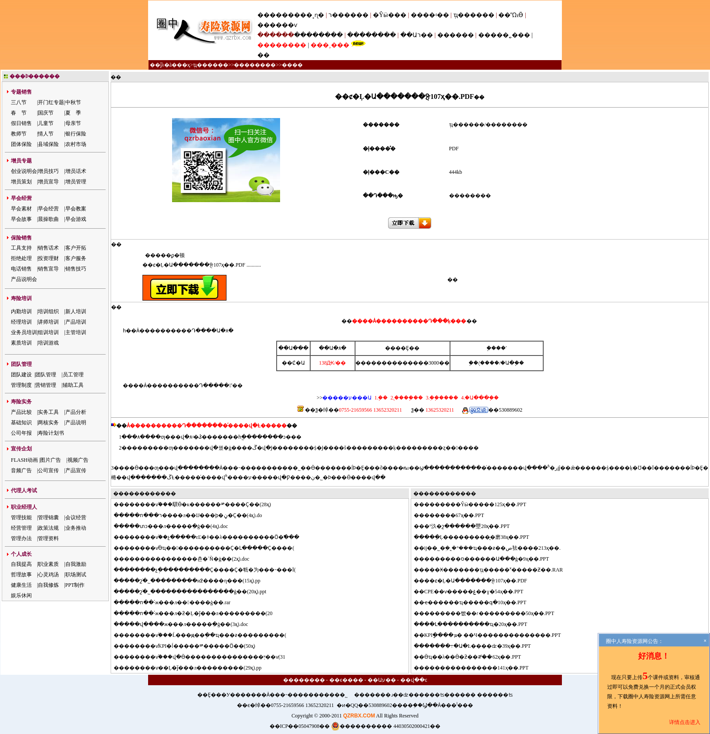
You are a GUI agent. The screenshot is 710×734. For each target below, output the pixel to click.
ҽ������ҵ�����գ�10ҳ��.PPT (475, 602)
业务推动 (75, 528)
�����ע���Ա (347, 398)
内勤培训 (21, 311)
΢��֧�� (473, 363)
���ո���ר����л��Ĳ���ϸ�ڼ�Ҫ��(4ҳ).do (193, 515)
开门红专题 (51, 102)
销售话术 (48, 248)
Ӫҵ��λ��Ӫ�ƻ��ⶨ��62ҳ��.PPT (472, 657)
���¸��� (330, 45)
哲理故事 (21, 575)
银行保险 (75, 134)
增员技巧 (48, 171)
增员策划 (21, 182)
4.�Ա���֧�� (479, 398)
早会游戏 (75, 219)
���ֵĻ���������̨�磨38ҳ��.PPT (476, 537)
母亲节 (73, 123)
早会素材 (21, 209)
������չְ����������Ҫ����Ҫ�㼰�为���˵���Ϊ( (210, 570)
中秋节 (73, 102)
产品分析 (75, 412)
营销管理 (45, 385)
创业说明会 (24, 171)
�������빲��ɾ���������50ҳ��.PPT (489, 613)
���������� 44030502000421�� (385, 726)
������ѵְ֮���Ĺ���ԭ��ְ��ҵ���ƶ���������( (205, 635)
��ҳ (183, 65)
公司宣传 (48, 470)
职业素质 (48, 564)
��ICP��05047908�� (300, 726)
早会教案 (75, 209)
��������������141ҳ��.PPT (476, 668)
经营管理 (21, 528)
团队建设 (21, 375)
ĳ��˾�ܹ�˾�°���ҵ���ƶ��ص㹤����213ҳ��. (492, 548)
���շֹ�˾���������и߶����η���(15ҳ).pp (192, 581)
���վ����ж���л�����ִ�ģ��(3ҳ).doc (186, 624)
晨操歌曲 (48, 219)
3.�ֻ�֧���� (441, 398)
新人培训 (75, 311)
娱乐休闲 (21, 595)
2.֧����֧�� (406, 398)
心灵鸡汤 (48, 575)
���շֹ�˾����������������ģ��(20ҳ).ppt (195, 592)
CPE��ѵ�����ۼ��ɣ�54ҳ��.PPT (474, 592)
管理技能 (21, 517)
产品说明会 (24, 279)
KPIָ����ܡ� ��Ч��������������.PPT (492, 635)
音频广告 (21, 470)
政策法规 (48, 528)
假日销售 (21, 123)
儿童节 (46, 123)
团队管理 (45, 375)
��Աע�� (382, 680)
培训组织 (48, 311)
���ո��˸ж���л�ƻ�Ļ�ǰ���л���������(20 (198, 613)
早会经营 (48, 209)
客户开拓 (75, 248)
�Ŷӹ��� (389, 15)
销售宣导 (48, 269)
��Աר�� (416, 35)
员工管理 (73, 375)
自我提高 (21, 564)
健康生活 (21, 585)
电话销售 (21, 269)
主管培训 (75, 332)
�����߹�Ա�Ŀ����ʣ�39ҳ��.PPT (477, 646)
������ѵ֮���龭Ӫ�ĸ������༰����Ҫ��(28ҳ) (197, 504)
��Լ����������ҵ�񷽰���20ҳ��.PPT (475, 624)
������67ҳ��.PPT (454, 515)
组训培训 (48, 332)
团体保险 (21, 144)
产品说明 (75, 422)
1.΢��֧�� (381, 398)
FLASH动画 (24, 460)
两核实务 (48, 422)
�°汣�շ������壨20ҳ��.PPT (467, 526)
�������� (318, 35)
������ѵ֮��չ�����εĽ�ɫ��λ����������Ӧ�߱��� (211, 537)
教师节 (19, 134)
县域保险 (48, 144)
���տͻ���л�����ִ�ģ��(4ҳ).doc (176, 526)
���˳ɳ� (309, 15)
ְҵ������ (473, 15)
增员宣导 (48, 182)
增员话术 (75, 171)
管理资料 (48, 538)
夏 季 (73, 113)
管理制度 (21, 385)
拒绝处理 (21, 258)
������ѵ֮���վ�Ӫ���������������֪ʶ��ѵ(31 (204, 657)
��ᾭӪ (510, 15)
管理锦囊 (48, 517)
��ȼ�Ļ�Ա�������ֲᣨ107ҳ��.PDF (475, 581)
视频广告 (78, 460)
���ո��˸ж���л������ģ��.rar (177, 602)
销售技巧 (75, 269)
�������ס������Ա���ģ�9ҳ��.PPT (486, 559)
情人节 (46, 134)
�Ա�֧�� (512, 363)
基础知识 (21, 422)
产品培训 (75, 322)
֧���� (489, 363)
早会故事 (21, 219)
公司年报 (21, 433)
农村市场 (75, 144)
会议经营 (75, 517)
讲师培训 (48, 322)
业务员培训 (24, 332)
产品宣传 (75, 470)
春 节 (19, 113)
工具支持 (21, 248)
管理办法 (21, 538)
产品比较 (21, 412)
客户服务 (75, 258)
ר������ (349, 15)
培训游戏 (48, 343)
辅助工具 (73, 385)
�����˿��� (504, 35)
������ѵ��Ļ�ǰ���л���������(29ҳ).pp (192, 668)
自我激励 (75, 564)
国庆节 (46, 113)
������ (455, 35)
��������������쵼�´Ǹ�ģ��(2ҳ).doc (186, 559)
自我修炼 (48, 585)
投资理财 (48, 258)
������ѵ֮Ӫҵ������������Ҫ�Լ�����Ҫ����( (209, 548)
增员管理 (75, 182)
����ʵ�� (430, 15)
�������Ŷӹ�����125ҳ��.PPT (475, 504)
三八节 (19, 102)
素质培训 (21, 343)
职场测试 (75, 575)
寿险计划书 (51, 433)
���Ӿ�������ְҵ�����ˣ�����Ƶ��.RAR (493, 570)
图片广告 (50, 460)
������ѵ (277, 25)
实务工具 (48, 412)
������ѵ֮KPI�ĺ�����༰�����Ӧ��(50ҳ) (189, 646)
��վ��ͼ (413, 680)
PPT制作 (75, 585)
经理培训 (21, 322)
